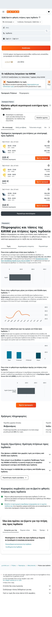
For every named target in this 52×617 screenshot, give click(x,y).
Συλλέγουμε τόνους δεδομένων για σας (27, 589)
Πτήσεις (13, 565)
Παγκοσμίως (21, 565)
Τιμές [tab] (9, 246)
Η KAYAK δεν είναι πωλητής (27, 586)
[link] (26, 405)
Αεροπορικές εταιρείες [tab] (26, 246)
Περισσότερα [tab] (43, 246)
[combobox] (8, 22)
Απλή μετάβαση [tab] (21, 127)
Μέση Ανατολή (31, 565)
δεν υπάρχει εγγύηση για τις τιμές (12, 580)
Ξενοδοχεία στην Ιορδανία (13, 547)
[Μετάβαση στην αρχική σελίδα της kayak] (13, 12)
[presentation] (39, 17)
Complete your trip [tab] (10, 530)
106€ (4, 17)
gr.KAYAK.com (5, 565)
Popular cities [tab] (25, 530)
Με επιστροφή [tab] (7, 127)
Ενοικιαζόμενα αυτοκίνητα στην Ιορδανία (18, 544)
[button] (3, 12)
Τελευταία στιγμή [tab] (35, 127)
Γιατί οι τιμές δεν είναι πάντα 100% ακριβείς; (27, 593)
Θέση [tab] (34, 530)
